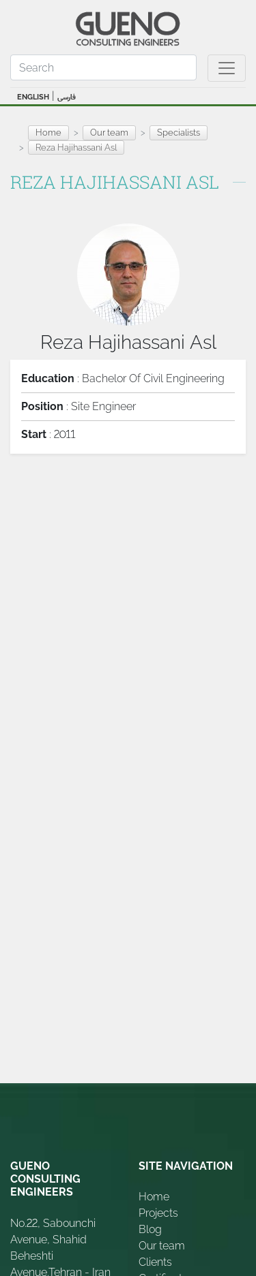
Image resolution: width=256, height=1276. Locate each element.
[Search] (103, 67)
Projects (158, 1213)
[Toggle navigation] (227, 68)
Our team (162, 1245)
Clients (155, 1262)
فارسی (66, 97)
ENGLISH (33, 97)
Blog (150, 1229)
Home (48, 132)
